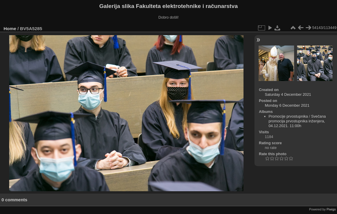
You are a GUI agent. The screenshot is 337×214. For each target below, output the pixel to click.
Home (10, 28)
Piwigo (331, 209)
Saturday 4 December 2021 (288, 94)
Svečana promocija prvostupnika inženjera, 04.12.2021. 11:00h (297, 121)
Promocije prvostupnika (288, 116)
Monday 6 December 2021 (287, 105)
